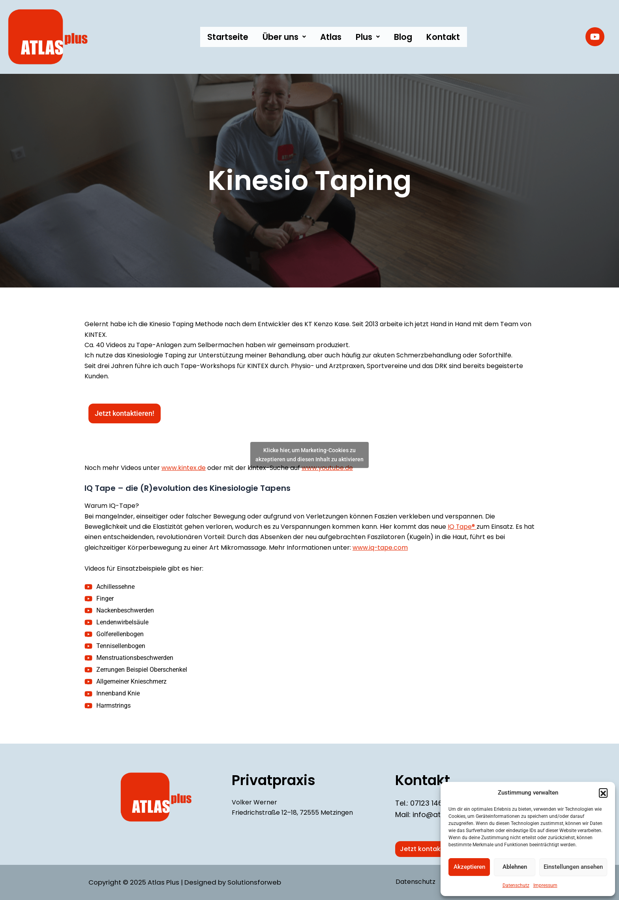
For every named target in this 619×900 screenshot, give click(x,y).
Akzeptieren (469, 866)
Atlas (330, 37)
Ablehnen (515, 866)
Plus (368, 37)
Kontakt (443, 37)
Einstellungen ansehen (573, 866)
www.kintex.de (183, 467)
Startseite (227, 37)
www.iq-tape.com (380, 547)
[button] (603, 793)
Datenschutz (516, 885)
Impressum (545, 885)
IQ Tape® (462, 526)
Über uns (284, 37)
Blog (403, 37)
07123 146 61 (430, 803)
